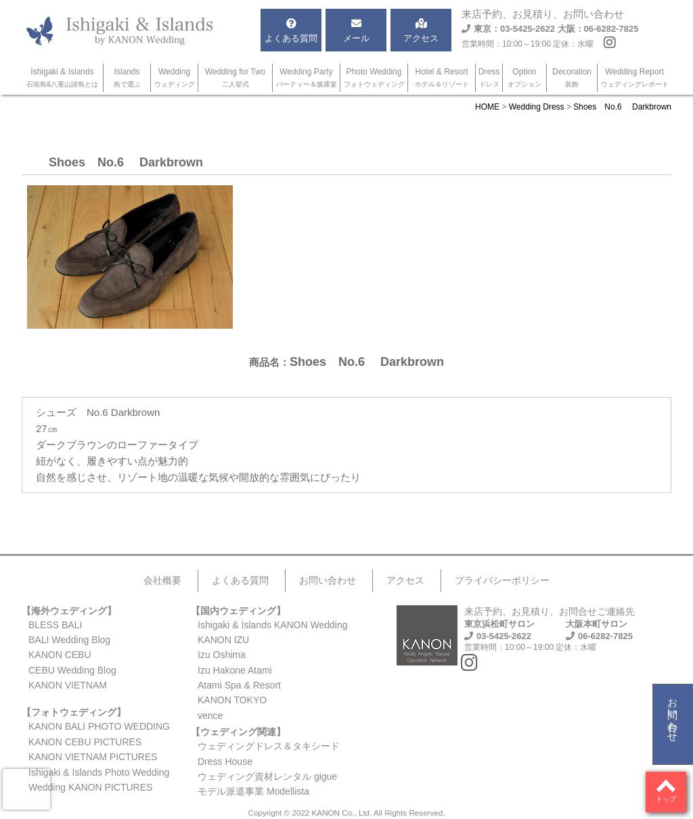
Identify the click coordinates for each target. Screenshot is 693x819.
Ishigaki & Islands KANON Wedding (273, 624)
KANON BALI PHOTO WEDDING (99, 726)
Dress (488, 77)
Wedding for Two (235, 77)
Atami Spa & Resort (239, 685)
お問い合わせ (673, 714)
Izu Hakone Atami (235, 670)
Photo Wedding (374, 77)
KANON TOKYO (232, 700)
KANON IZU (223, 639)
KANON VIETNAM (67, 685)
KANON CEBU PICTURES (84, 741)
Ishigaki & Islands (62, 77)
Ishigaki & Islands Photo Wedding (98, 772)
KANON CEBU (59, 654)
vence (210, 715)
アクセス (405, 580)
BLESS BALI (55, 624)
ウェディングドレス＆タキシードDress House (269, 753)
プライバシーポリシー (502, 580)
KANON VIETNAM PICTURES (93, 756)
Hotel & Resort (442, 77)
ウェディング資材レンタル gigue (267, 776)
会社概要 (162, 580)
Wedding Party (306, 77)
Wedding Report (635, 77)
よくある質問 (240, 580)
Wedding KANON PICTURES (90, 787)
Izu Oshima (222, 654)
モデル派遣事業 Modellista (253, 791)
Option (524, 77)
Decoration (571, 77)
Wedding (174, 77)
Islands (127, 77)
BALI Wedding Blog (69, 639)
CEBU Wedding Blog (72, 670)
